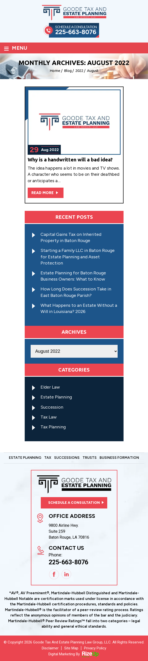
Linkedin (67, 575)
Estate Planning (56, 397)
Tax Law (49, 417)
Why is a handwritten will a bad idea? (70, 159)
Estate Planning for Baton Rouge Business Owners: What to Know (73, 276)
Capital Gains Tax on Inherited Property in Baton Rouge (71, 237)
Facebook (54, 575)
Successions (67, 458)
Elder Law (50, 387)
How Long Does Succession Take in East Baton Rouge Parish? (76, 292)
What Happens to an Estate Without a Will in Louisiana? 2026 (79, 308)
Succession (52, 407)
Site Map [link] (71, 648)
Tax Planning (53, 427)
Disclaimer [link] (50, 648)
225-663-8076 (75, 32)
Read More (42, 193)
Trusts (90, 458)
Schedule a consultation (74, 503)
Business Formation (119, 458)
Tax (47, 458)
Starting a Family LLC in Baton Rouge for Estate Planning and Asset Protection (78, 256)
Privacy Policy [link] (95, 648)
